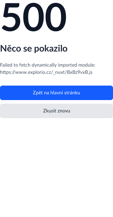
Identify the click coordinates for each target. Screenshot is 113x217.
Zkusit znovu (56, 110)
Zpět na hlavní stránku (56, 92)
